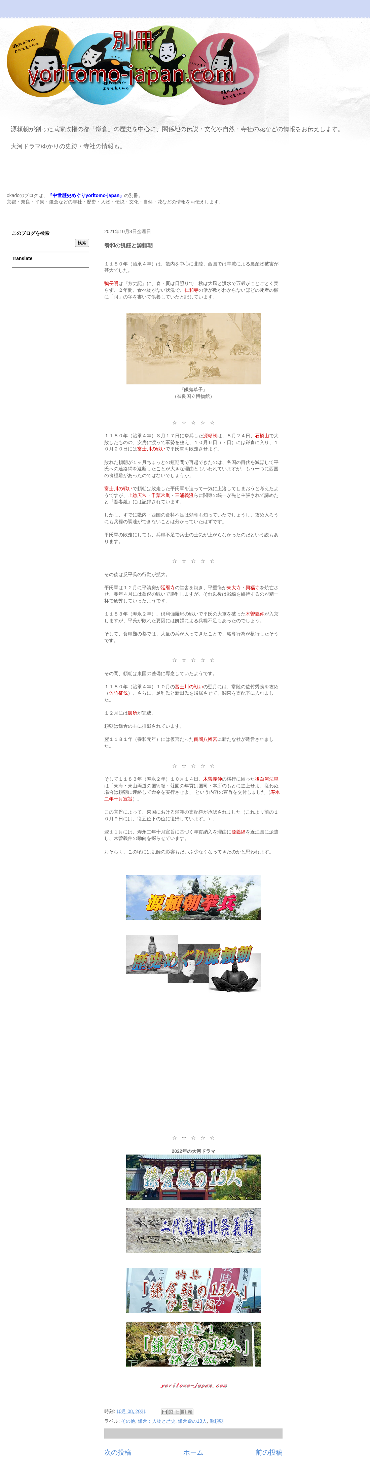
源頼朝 (217, 1421)
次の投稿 (117, 1452)
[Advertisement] (193, 1068)
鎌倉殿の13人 (192, 1421)
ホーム (193, 1452)
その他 (128, 1421)
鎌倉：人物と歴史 (157, 1421)
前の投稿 (269, 1452)
